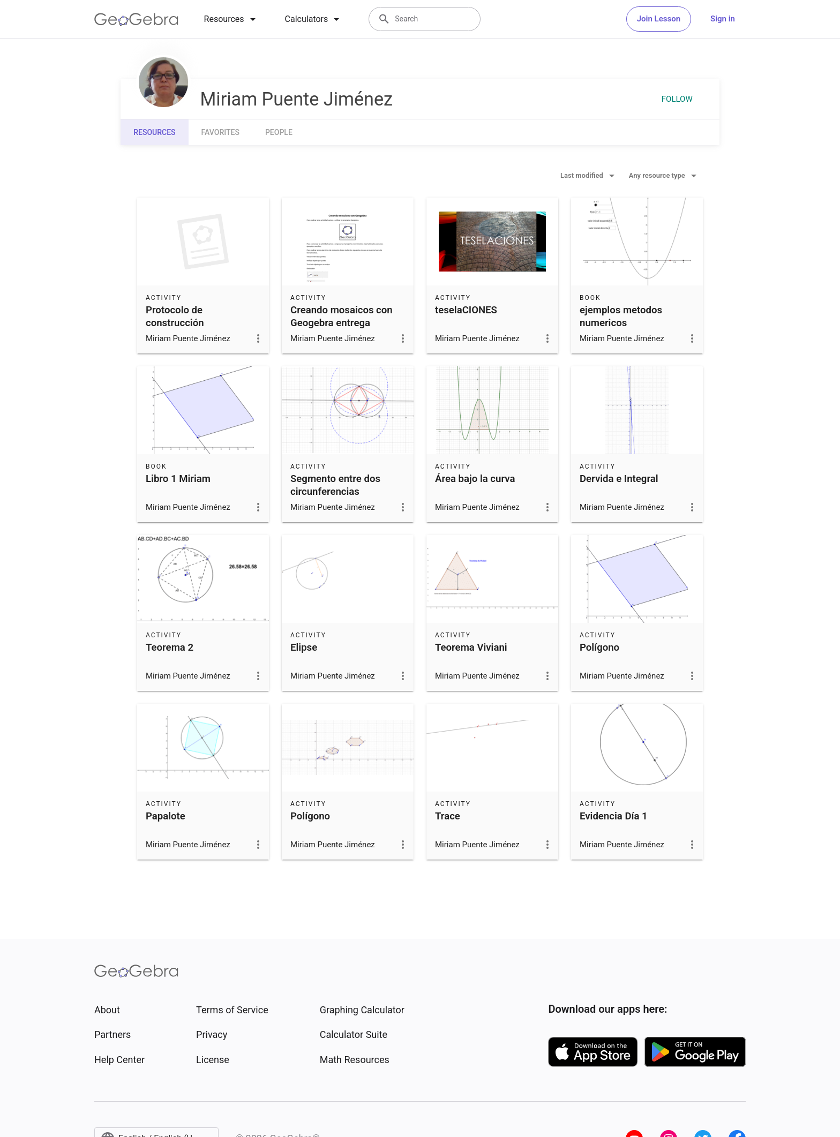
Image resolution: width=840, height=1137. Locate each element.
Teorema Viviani (471, 647)
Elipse (303, 647)
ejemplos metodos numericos (621, 316)
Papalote (165, 816)
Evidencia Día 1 (614, 816)
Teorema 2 (169, 647)
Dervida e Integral (619, 479)
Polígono (599, 647)
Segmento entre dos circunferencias (335, 485)
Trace (447, 816)
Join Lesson (658, 19)
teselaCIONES (466, 310)
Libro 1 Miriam (178, 479)
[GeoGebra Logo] (136, 19)
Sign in (722, 19)
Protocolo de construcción (175, 316)
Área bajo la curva (475, 479)
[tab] (231, 19)
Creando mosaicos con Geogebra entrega (341, 316)
